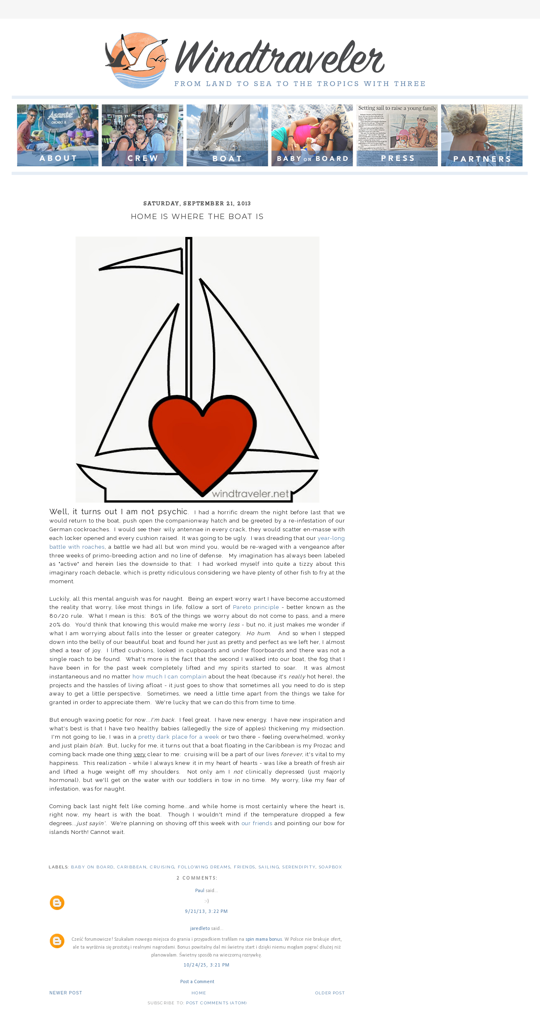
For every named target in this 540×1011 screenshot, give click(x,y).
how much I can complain (170, 676)
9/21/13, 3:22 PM (206, 911)
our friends (257, 823)
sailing (269, 867)
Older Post (330, 993)
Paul (199, 890)
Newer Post (65, 993)
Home (198, 993)
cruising (162, 867)
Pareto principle (256, 607)
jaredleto (200, 928)
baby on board (92, 867)
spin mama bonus (263, 939)
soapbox (330, 867)
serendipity (299, 867)
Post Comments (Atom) (216, 1003)
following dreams (204, 867)
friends (244, 867)
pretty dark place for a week (178, 737)
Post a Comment (197, 981)
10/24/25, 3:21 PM (207, 965)
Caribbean (132, 867)
